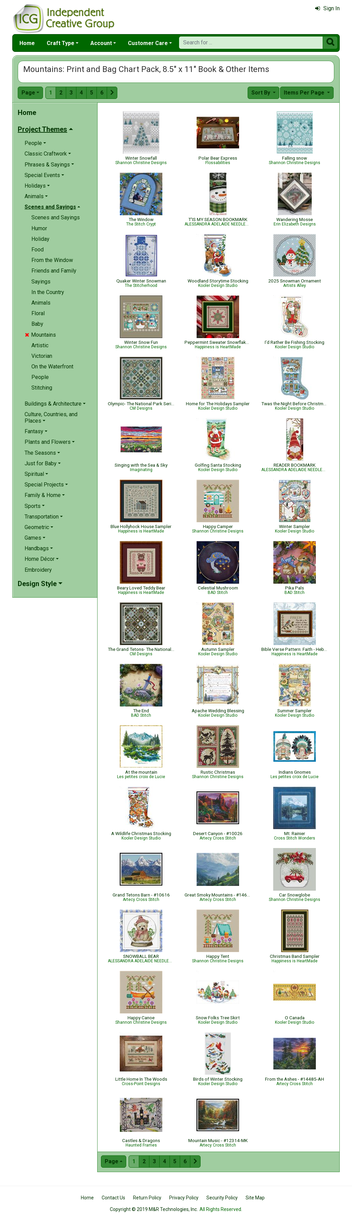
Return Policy (147, 1197)
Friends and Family (53, 270)
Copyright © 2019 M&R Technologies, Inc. (154, 1209)
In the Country (47, 292)
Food (37, 249)
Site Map (255, 1197)
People (40, 377)
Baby (37, 324)
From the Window (52, 260)
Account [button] (101, 43)
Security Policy (222, 1197)
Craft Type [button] (60, 43)
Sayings (40, 281)
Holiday (40, 239)
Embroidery (38, 570)
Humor (39, 228)
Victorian (41, 356)
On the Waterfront (52, 366)
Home (27, 43)
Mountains (40, 335)
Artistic (39, 345)
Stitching (41, 387)
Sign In (327, 8)
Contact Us (113, 1197)
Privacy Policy (184, 1197)
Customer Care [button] (148, 43)
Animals (40, 303)
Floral (38, 313)
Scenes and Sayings (55, 217)
